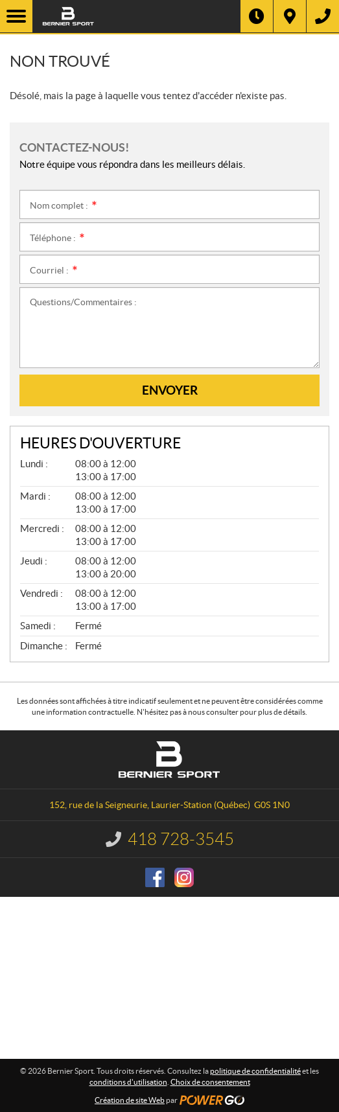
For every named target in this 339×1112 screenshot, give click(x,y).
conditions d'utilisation (128, 1082)
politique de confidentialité (255, 1071)
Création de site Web (130, 1100)
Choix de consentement (210, 1082)
